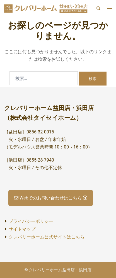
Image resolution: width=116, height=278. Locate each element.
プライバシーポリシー (31, 221)
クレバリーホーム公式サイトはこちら (46, 237)
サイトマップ (22, 229)
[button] (98, 8)
